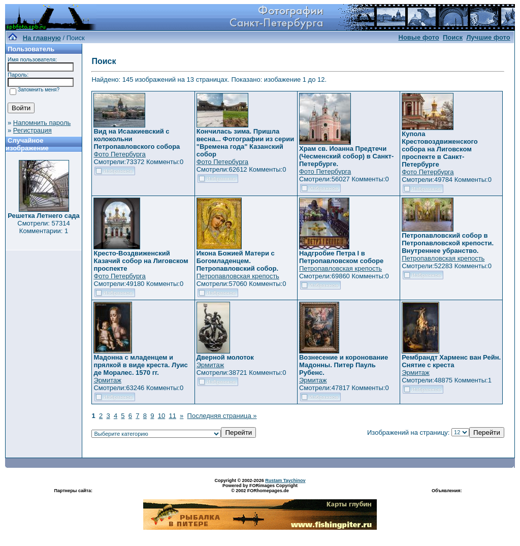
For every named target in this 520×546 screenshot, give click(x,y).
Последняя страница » (222, 416)
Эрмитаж (107, 380)
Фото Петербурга (119, 154)
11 (172, 416)
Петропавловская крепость (238, 276)
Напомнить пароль (42, 122)
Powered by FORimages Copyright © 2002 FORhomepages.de (260, 488)
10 (161, 416)
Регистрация (32, 130)
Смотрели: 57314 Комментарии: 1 (43, 227)
